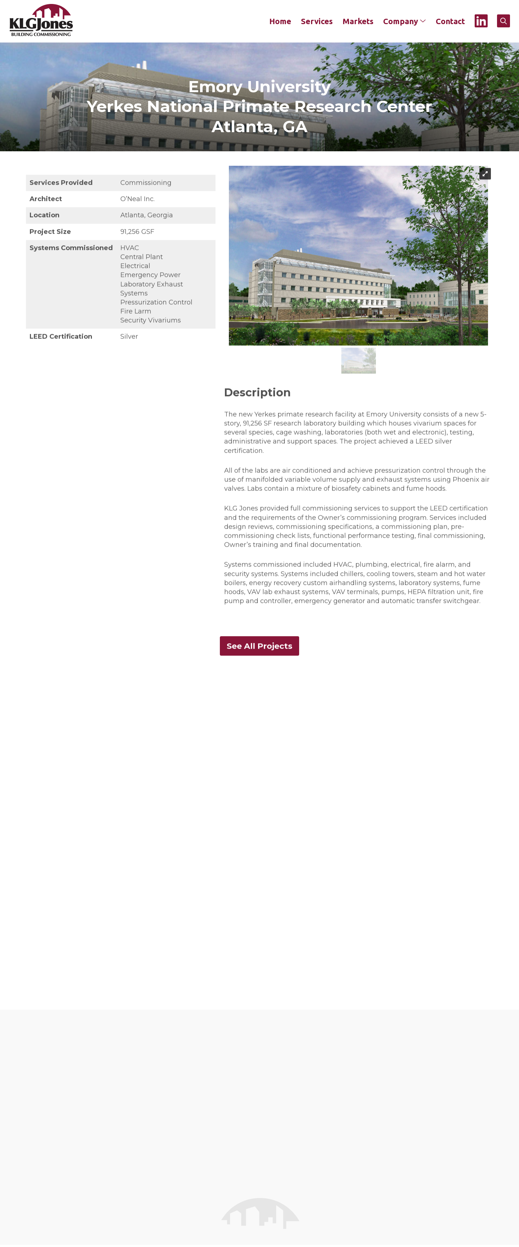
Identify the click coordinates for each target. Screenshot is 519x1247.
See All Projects (259, 648)
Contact (450, 21)
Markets (357, 21)
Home (280, 21)
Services (316, 21)
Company (404, 21)
